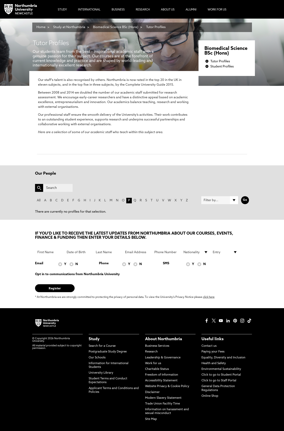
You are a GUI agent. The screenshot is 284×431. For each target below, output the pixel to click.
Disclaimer (152, 392)
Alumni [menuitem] (191, 9)
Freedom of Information (161, 374)
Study (94, 339)
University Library (101, 372)
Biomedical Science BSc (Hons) (115, 27)
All (39, 200)
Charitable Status (157, 369)
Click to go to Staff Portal (218, 380)
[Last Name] (108, 252)
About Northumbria (163, 339)
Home (41, 27)
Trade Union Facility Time (162, 403)
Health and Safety (213, 363)
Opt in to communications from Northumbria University (77, 274)
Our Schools (97, 357)
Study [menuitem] (62, 9)
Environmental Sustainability (221, 369)
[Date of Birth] (79, 252)
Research (151, 351)
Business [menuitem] (118, 9)
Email (39, 263)
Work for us (153, 363)
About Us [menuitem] (168, 9)
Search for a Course (102, 346)
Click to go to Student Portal (221, 374)
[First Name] (49, 252)
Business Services (157, 346)
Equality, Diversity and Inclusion (223, 357)
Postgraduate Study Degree (108, 351)
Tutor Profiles (156, 27)
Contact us (209, 346)
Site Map (151, 419)
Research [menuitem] (143, 9)
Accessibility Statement (161, 380)
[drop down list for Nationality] (195, 252)
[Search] (58, 188)
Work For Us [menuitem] (217, 9)
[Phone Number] (166, 252)
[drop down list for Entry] (225, 252)
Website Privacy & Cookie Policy (167, 386)
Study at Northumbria (69, 27)
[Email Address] (137, 252)
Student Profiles (222, 66)
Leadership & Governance (162, 357)
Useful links (212, 339)
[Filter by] (219, 200)
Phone (104, 263)
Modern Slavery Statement (163, 398)
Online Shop (209, 396)
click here (209, 297)
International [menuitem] (89, 9)
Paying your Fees (212, 351)
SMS (166, 263)
